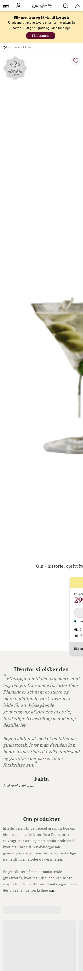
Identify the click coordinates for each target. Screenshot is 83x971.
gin (51, 890)
